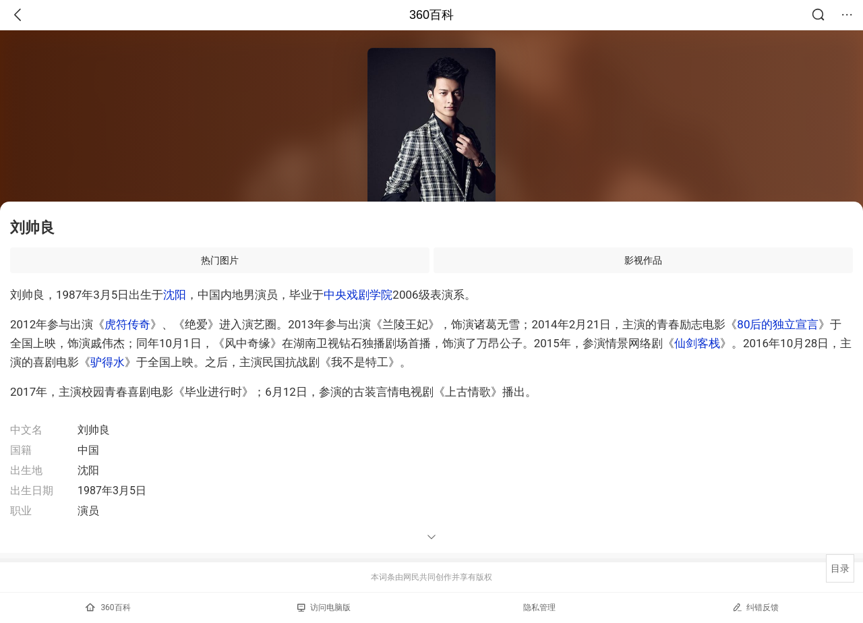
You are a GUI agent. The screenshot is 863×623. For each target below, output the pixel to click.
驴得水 (107, 362)
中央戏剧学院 (358, 294)
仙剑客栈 (697, 343)
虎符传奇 (127, 324)
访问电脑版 (324, 607)
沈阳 (174, 294)
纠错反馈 (755, 607)
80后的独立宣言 (778, 324)
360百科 (431, 15)
